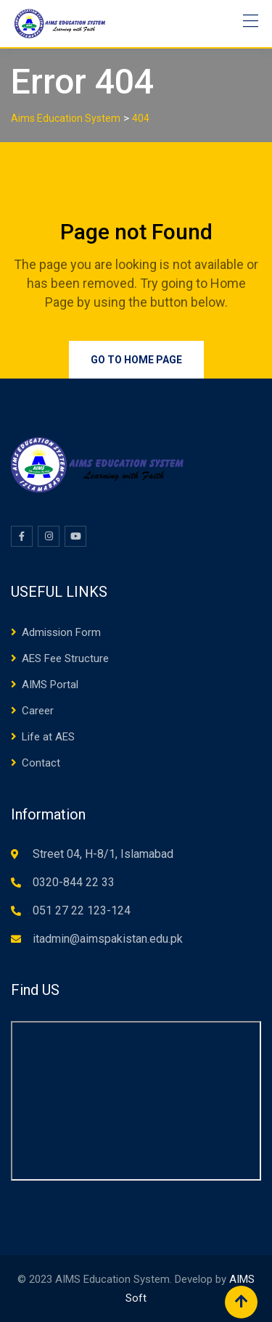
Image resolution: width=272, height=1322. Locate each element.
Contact (41, 762)
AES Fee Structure (65, 658)
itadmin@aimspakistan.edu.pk (108, 939)
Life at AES (48, 736)
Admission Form (61, 632)
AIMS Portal (50, 684)
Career (38, 710)
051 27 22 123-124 (82, 910)
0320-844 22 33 (74, 882)
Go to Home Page (136, 359)
